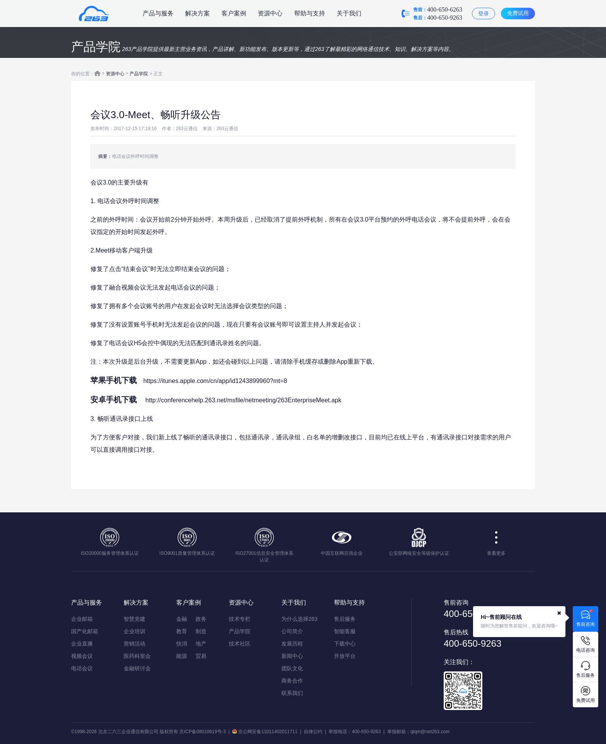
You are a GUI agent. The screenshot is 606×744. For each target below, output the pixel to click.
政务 (201, 619)
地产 (201, 644)
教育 (181, 631)
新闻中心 (292, 656)
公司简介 (292, 631)
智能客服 (345, 631)
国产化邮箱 (84, 631)
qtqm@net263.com (430, 731)
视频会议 (82, 656)
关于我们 (349, 13)
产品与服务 (158, 13)
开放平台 (345, 656)
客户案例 (233, 13)
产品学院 (138, 73)
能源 (181, 656)
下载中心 (345, 644)
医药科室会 (137, 656)
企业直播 (82, 644)
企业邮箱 (82, 619)
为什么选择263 (299, 619)
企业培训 (134, 631)
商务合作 (292, 681)
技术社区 (239, 644)
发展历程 (292, 644)
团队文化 (292, 668)
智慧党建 (134, 619)
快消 (181, 644)
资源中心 (270, 13)
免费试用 (518, 13)
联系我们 (292, 693)
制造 (201, 631)
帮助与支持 (309, 13)
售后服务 (345, 619)
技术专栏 (239, 619)
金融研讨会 (137, 668)
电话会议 (82, 668)
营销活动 (134, 644)
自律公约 (313, 731)
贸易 (201, 656)
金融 (181, 619)
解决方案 (197, 13)
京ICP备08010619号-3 (202, 731)
